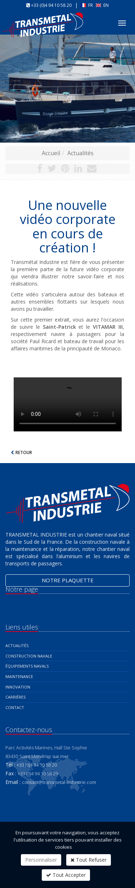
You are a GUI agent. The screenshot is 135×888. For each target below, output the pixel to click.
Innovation (17, 687)
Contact (14, 707)
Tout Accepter (66, 874)
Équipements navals (27, 666)
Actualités (80, 153)
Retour (23, 452)
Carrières (15, 697)
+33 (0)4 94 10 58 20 (51, 5)
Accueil (51, 153)
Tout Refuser (89, 859)
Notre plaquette (68, 580)
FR (87, 5)
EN (102, 5)
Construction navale (28, 656)
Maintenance (19, 676)
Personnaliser (41, 859)
